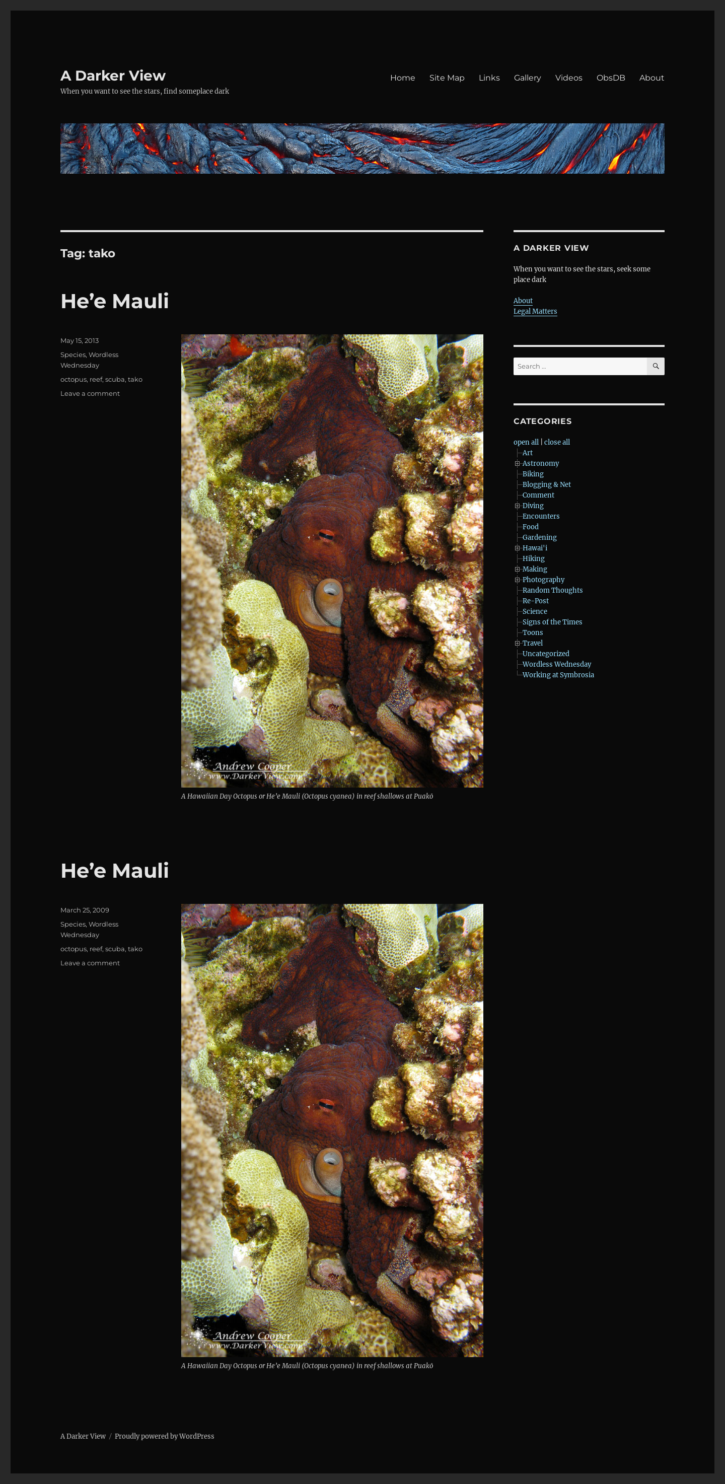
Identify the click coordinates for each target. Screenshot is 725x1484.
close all (557, 442)
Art (528, 453)
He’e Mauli (114, 301)
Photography (543, 580)
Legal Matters (535, 311)
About (652, 78)
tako (135, 379)
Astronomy (541, 463)
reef (96, 379)
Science (535, 611)
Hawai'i (535, 548)
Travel (533, 643)
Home (402, 78)
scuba (115, 379)
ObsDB (611, 78)
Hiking (534, 558)
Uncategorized (546, 654)
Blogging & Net (547, 484)
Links (489, 78)
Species (73, 354)
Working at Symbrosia (558, 675)
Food (531, 527)
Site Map (447, 78)
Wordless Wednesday (557, 664)
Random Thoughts (553, 590)
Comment (538, 495)
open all (526, 442)
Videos (569, 78)
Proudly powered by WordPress (164, 1436)
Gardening (540, 537)
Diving (533, 506)
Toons (533, 632)
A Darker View (113, 75)
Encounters (541, 516)
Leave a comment (90, 393)
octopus (73, 379)
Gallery (527, 78)
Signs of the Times (553, 622)
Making (535, 569)
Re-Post (536, 601)
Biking (533, 474)
